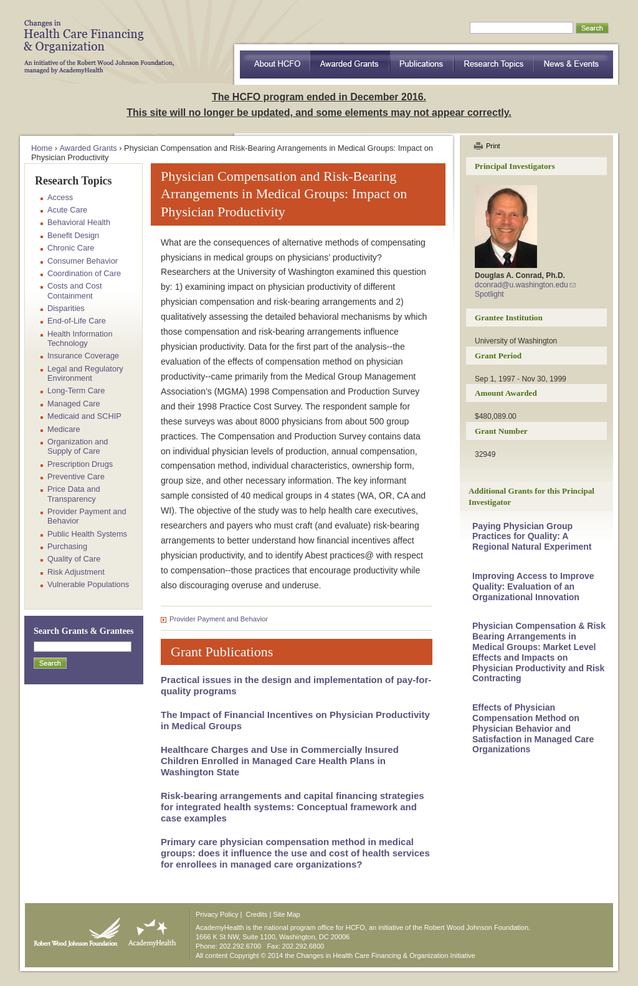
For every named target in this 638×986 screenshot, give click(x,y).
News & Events (574, 64)
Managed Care (73, 403)
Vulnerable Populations (88, 584)
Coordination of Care (84, 273)
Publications (422, 64)
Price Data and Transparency (73, 493)
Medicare (63, 429)
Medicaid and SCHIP (84, 416)
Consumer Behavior (82, 261)
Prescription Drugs (80, 464)
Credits (257, 914)
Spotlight (489, 294)
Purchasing (67, 546)
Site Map (286, 914)
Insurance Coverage (83, 355)
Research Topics (494, 64)
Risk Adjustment (76, 572)
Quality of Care (73, 558)
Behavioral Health (78, 222)
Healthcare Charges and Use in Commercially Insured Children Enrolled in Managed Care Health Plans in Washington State (280, 760)
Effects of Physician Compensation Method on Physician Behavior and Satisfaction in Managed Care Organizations (533, 728)
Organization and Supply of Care (77, 446)
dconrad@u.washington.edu (521, 284)
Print (493, 146)
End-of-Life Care (76, 320)
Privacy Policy (217, 914)
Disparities (66, 308)
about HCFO (275, 64)
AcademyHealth (149, 929)
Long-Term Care (76, 390)
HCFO (95, 37)
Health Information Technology (80, 338)
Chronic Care (70, 247)
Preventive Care (76, 476)
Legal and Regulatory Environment (85, 373)
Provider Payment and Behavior (218, 619)
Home (41, 148)
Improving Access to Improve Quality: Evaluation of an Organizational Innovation (533, 586)
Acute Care (67, 209)
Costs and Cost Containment (74, 290)
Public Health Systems (87, 533)
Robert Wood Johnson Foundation (73, 929)
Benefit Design (73, 235)
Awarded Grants (350, 64)
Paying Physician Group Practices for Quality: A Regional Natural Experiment (531, 536)
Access (60, 197)
